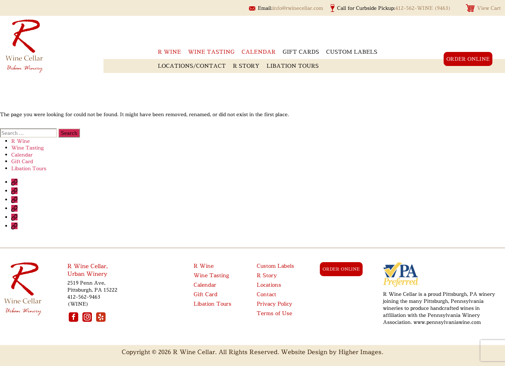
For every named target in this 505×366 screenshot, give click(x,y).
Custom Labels (351, 51)
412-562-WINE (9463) (423, 8)
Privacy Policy (274, 303)
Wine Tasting (211, 51)
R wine (169, 51)
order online (468, 58)
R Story (246, 65)
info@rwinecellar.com (297, 8)
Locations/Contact (192, 65)
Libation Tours (293, 65)
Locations (269, 284)
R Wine (20, 141)
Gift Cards (301, 51)
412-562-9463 (83, 296)
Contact (266, 294)
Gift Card (22, 161)
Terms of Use (274, 313)
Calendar (259, 51)
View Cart (489, 8)
